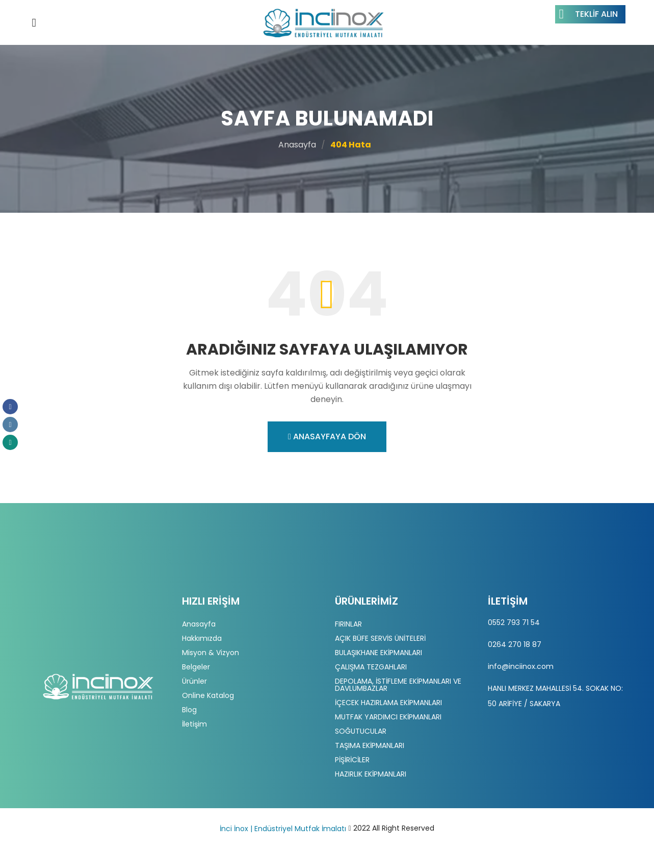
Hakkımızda (202, 638)
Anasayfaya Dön (327, 436)
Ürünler (194, 681)
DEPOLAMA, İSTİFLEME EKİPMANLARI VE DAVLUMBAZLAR (398, 685)
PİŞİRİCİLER (352, 759)
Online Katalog (208, 695)
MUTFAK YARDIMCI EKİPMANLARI (388, 716)
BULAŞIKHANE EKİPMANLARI (378, 652)
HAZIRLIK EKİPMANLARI (370, 774)
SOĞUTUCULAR (360, 731)
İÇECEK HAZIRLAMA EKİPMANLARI (388, 702)
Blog (189, 709)
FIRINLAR (348, 624)
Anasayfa (297, 145)
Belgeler (196, 666)
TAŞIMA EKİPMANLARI (369, 745)
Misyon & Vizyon (210, 652)
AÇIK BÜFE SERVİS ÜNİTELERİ (380, 638)
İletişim (194, 724)
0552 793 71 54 (514, 622)
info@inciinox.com (521, 666)
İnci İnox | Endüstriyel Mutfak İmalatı (283, 828)
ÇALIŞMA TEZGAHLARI (371, 666)
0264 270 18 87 (514, 644)
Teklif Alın (588, 14)
